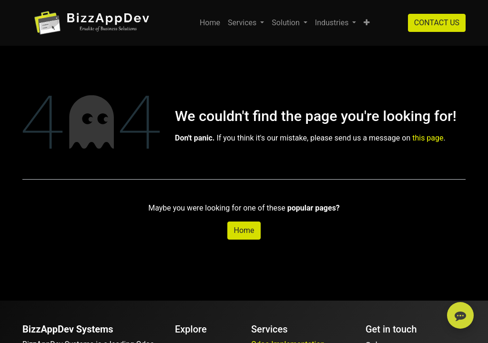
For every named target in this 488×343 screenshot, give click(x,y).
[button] (367, 22)
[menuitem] (210, 22)
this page (427, 137)
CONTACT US (436, 22)
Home (244, 230)
